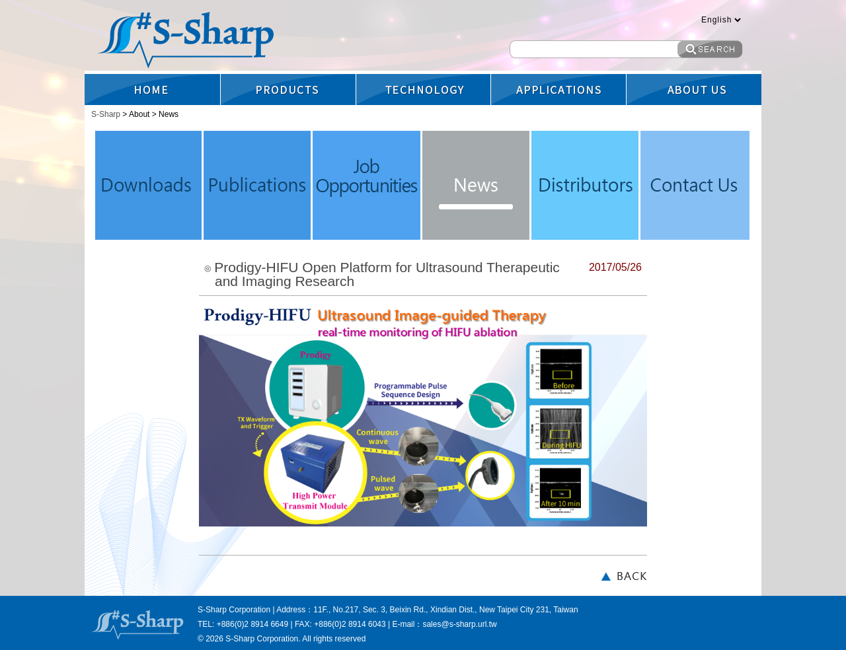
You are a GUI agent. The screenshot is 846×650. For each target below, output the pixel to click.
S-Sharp (106, 114)
